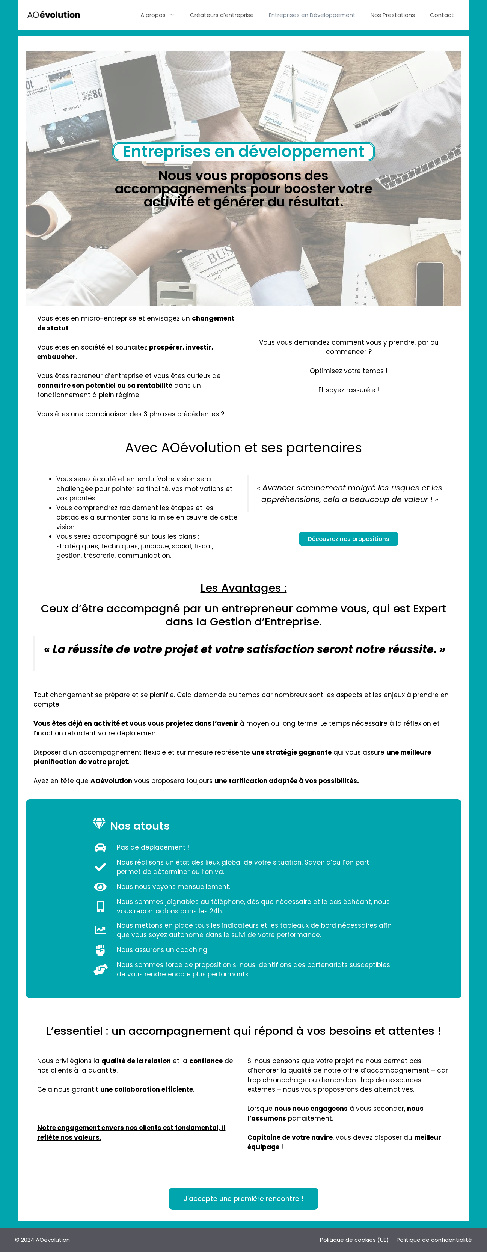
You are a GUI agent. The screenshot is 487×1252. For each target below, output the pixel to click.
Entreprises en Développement (312, 15)
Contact (442, 15)
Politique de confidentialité (434, 1240)
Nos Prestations (393, 15)
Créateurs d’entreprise (222, 15)
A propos (161, 15)
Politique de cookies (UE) (354, 1240)
